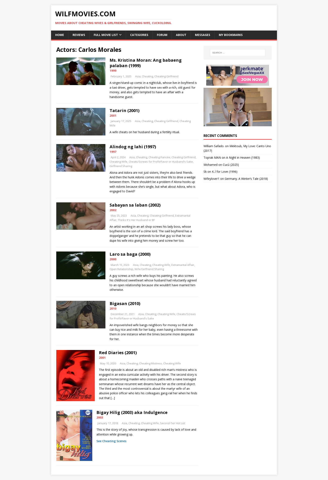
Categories (139, 35)
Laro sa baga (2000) (130, 254)
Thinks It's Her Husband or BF (136, 220)
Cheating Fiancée (159, 157)
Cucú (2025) (231, 165)
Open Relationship (121, 269)
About (181, 35)
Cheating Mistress (150, 363)
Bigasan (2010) (125, 303)
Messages (202, 35)
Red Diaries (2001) (118, 352)
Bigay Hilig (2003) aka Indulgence (132, 412)
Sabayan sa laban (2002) (135, 205)
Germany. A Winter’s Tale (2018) (246, 179)
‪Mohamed (211, 165)
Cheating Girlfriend (166, 76)
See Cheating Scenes (111, 441)
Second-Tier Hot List (172, 423)
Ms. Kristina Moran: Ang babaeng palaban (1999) (146, 62)
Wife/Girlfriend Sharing (149, 269)
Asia (138, 76)
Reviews (79, 35)
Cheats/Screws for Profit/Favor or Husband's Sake (161, 161)
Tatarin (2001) (125, 110)
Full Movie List (106, 35)
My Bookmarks (231, 35)
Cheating (147, 76)
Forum (162, 35)
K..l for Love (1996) (224, 172)
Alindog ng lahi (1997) (133, 146)
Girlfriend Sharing (121, 166)
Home (59, 35)
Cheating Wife (118, 161)
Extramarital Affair (182, 265)
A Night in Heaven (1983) (243, 158)
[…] (113, 398)
